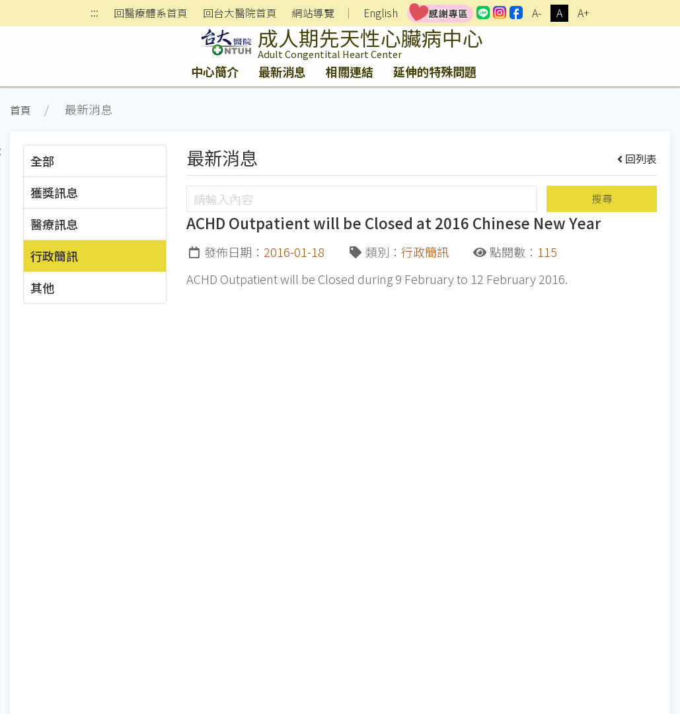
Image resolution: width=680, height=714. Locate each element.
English (380, 12)
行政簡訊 (54, 255)
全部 (42, 160)
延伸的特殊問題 (434, 71)
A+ (583, 12)
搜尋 (602, 198)
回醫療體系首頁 (151, 13)
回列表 (637, 158)
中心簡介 (215, 71)
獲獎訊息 (54, 192)
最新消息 (282, 71)
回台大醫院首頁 (240, 13)
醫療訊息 (54, 223)
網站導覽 (313, 13)
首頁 (20, 110)
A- (536, 12)
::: (94, 13)
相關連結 (349, 71)
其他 (42, 287)
